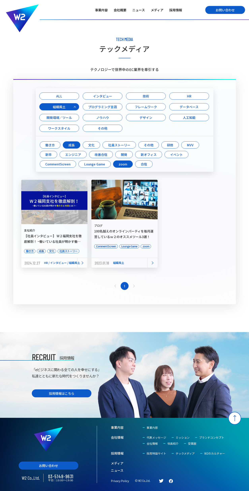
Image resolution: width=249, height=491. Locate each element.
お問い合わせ (225, 10)
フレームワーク (146, 106)
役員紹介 (172, 443)
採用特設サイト (156, 453)
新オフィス (149, 154)
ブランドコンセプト (211, 437)
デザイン (146, 117)
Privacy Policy (120, 481)
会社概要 (120, 10)
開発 (124, 154)
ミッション (183, 437)
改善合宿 (101, 154)
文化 (91, 145)
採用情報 (175, 10)
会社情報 (117, 437)
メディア (157, 10)
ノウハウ (102, 117)
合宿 (144, 164)
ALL (59, 96)
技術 (146, 96)
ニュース (138, 10)
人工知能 (189, 117)
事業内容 (101, 10)
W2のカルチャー (214, 453)
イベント (176, 154)
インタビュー (102, 96)
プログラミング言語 (102, 106)
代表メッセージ (156, 437)
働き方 (50, 145)
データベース (189, 106)
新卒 (48, 154)
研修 (170, 145)
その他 (102, 128)
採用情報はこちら (61, 393)
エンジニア (73, 154)
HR (189, 96)
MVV (190, 145)
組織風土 (59, 106)
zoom (123, 164)
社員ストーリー (119, 145)
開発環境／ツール (59, 117)
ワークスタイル (59, 128)
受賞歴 (192, 443)
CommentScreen (58, 164)
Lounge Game (94, 164)
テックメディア (185, 453)
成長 (71, 145)
